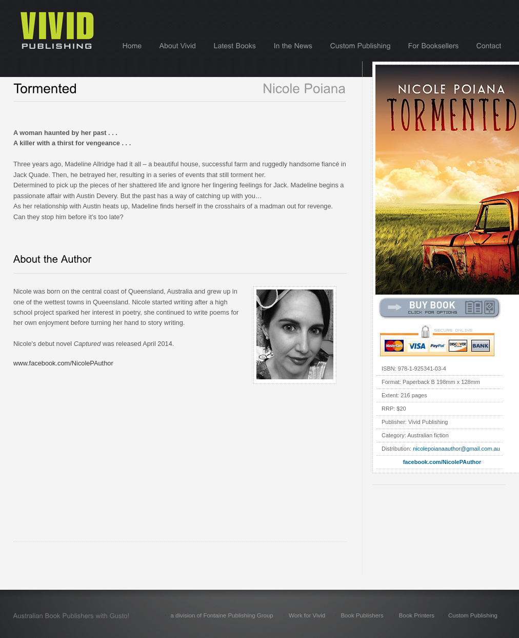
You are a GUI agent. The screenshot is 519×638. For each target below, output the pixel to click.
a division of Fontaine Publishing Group (221, 615)
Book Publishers (362, 615)
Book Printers (416, 615)
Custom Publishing (472, 615)
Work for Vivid (307, 615)
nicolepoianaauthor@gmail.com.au (456, 449)
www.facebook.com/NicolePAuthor (63, 363)
